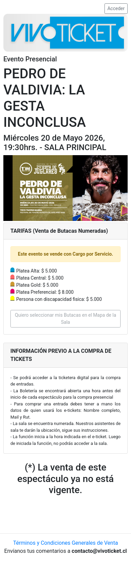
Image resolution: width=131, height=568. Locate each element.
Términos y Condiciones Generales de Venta (65, 543)
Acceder (116, 8)
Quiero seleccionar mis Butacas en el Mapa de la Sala (65, 318)
